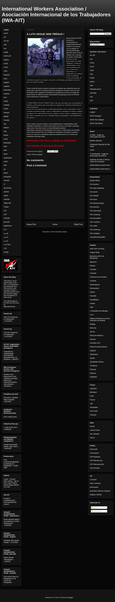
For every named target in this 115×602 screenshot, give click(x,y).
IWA (5, 131)
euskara (6, 94)
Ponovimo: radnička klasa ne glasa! (11, 398)
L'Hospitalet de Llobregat (99, 311)
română (6, 180)
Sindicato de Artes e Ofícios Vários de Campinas (100, 160)
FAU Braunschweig (97, 203)
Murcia (92, 332)
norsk (6, 161)
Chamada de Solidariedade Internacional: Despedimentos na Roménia (10, 355)
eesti (5, 79)
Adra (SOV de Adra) (97, 249)
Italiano (6, 128)
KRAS (6, 135)
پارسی (6, 237)
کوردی (6, 241)
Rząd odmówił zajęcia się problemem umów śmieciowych (11, 521)
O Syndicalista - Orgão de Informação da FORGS (99, 155)
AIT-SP (6, 41)
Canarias (93, 269)
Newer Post (31, 224)
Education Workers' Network (100, 491)
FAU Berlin (94, 192)
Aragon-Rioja (94, 252)
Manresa (93, 328)
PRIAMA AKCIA (95, 89)
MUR (5, 154)
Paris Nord (94, 411)
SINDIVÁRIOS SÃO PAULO (100, 169)
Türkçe (6, 207)
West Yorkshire (95, 483)
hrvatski (6, 120)
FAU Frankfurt (95, 222)
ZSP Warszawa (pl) (97, 464)
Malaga (92, 324)
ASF (5, 45)
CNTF (6, 67)
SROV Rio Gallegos (97, 120)
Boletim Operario (96, 141)
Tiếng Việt (7, 203)
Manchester (94, 487)
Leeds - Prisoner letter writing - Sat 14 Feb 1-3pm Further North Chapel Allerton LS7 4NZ (11, 483)
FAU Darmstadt (95, 211)
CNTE (6, 63)
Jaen (91, 307)
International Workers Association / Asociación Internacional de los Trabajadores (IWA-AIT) (56, 14)
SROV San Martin (96, 123)
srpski (6, 195)
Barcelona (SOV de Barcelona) (97, 257)
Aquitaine (93, 388)
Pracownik (93, 449)
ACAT (6, 33)
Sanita (92, 426)
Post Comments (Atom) (59, 232)
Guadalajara (94, 300)
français (6, 112)
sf (4, 184)
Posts (94, 508)
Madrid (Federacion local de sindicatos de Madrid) (100, 319)
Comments (96, 511)
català (6, 52)
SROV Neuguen (95, 116)
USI (5, 211)
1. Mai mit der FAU (10, 427)
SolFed (6, 192)
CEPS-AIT (7, 56)
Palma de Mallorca (96, 335)
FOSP (6, 109)
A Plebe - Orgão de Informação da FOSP (97, 136)
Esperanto (7, 90)
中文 (5, 248)
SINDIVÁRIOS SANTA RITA (100, 165)
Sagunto (93, 350)
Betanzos (93, 262)
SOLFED (93, 93)
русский (6, 222)
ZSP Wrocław (95, 468)
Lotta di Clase (95, 430)
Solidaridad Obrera (97, 362)
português (39, 154)
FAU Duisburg (95, 214)
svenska (7, 199)
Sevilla (92, 358)
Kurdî (5, 139)
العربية (6, 233)
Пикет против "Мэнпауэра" (9, 558)
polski (6, 173)
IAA (5, 124)
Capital (92, 112)
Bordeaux (93, 392)
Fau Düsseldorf (95, 218)
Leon (91, 315)
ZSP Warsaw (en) (96, 460)
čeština (6, 60)
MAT (5, 150)
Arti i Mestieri (94, 434)
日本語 (6, 252)
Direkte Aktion (95, 180)
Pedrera (93, 339)
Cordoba (93, 281)
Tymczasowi (94, 453)
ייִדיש (5, 229)
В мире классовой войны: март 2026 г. (11, 445)
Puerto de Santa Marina (98, 347)
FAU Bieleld (94, 196)
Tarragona (93, 366)
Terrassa (93, 369)
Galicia (92, 292)
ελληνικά (7, 218)
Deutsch (7, 75)
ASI (5, 48)
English (6, 82)
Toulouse (93, 415)
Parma (92, 438)
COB (33, 154)
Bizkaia (92, 266)
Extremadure (94, 288)
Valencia (93, 373)
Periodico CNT (95, 343)
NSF (5, 165)
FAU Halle (93, 226)
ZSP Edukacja (95, 457)
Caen (92, 396)
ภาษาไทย (7, 244)
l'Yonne (92, 400)
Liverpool (93, 479)
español (6, 86)
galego (6, 116)
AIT (5, 37)
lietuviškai (7, 143)
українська (8, 226)
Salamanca (94, 354)
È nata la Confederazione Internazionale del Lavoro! (10, 501)
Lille (91, 403)
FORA (6, 101)
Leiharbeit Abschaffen (97, 237)
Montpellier (94, 407)
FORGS (6, 105)
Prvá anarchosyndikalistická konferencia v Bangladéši (11, 463)
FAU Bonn (93, 199)
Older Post (78, 224)
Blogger (70, 597)
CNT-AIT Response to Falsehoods (11, 318)
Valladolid (93, 377)
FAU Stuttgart (95, 233)
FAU (5, 97)
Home (55, 224)
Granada (93, 296)
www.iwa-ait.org (9, 306)
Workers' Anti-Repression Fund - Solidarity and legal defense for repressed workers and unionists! (10, 379)
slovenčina (7, 188)
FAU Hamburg (95, 230)
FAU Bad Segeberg (97, 188)
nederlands (8, 158)
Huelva (92, 303)
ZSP (5, 214)
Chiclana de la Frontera (98, 277)
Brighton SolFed (95, 495)
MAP (5, 146)
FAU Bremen (94, 207)
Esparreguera (95, 284)
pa (5, 169)
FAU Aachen (94, 184)
